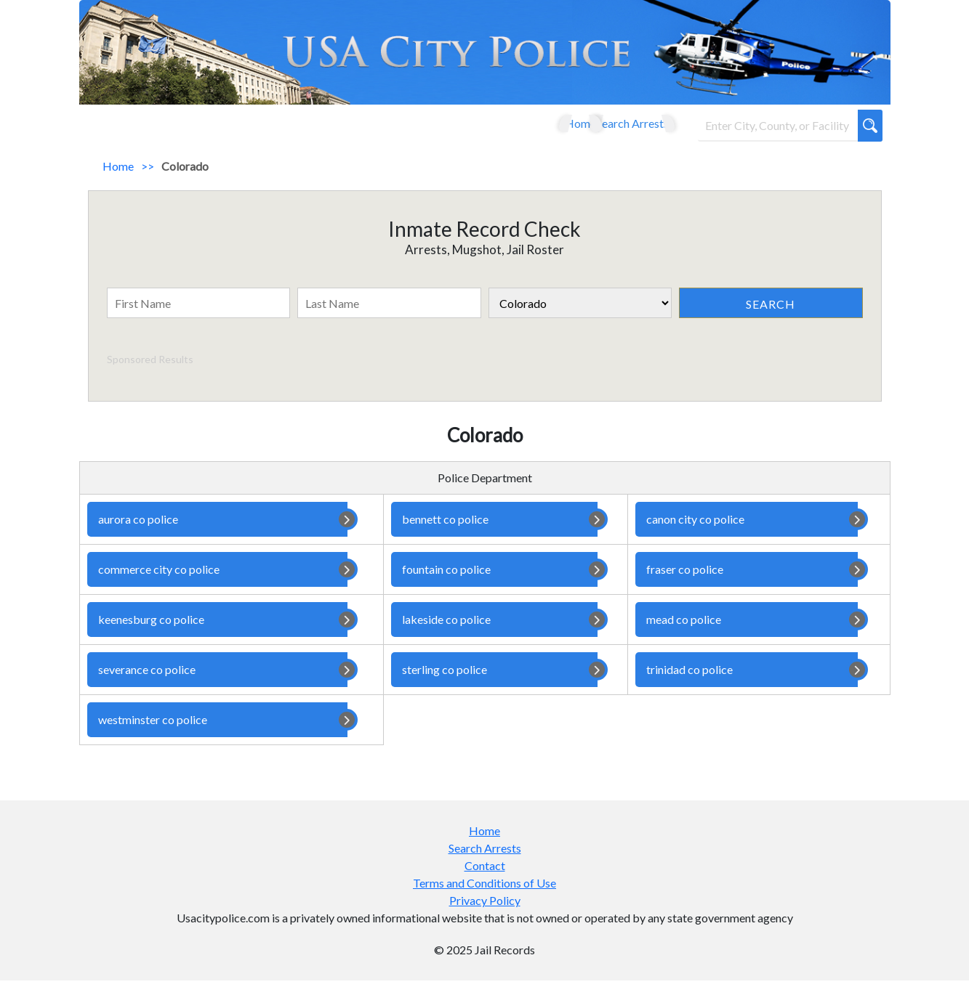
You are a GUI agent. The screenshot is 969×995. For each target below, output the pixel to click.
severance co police (217, 684)
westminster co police (217, 734)
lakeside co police (494, 634)
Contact (485, 880)
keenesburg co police (217, 634)
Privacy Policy (484, 915)
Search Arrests (616, 130)
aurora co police (217, 534)
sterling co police (494, 684)
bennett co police (494, 534)
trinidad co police (746, 684)
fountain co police (494, 584)
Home (541, 130)
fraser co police (746, 584)
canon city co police (746, 534)
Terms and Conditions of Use (484, 897)
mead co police (746, 634)
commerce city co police (217, 584)
